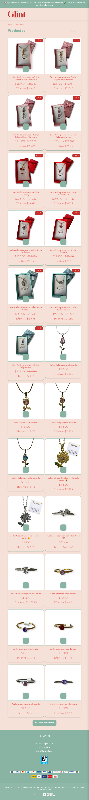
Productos (19, 24)
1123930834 (44, 747)
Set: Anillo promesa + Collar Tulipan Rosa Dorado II (25, 78)
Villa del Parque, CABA (44, 743)
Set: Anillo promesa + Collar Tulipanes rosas (63, 136)
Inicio (11, 24)
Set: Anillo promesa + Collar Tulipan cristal (63, 308)
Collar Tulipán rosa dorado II (25, 423)
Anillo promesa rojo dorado (63, 649)
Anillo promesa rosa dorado (63, 594)
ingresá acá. (75, 787)
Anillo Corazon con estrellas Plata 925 (63, 537)
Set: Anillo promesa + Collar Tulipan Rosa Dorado (63, 78)
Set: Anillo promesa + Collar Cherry (25, 193)
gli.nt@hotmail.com (44, 751)
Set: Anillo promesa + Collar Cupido (63, 251)
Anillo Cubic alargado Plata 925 (25, 594)
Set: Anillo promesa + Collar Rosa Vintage (26, 308)
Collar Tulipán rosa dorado (63, 423)
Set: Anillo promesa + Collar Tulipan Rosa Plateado (25, 136)
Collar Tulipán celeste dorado (26, 478)
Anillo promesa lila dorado (25, 649)
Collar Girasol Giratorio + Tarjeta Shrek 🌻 (63, 479)
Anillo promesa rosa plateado (26, 704)
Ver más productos (44, 723)
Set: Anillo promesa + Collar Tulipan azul (25, 366)
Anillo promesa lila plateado (63, 704)
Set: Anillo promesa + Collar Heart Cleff (63, 193)
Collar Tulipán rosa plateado (63, 365)
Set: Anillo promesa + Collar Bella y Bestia (26, 251)
